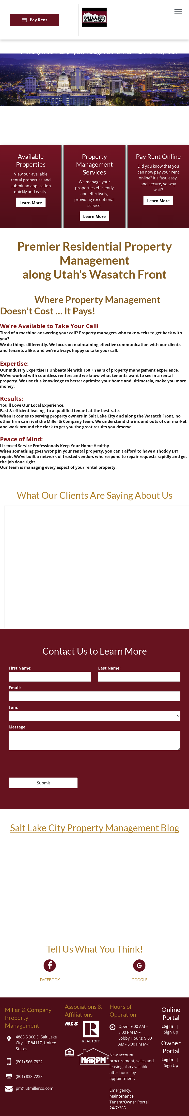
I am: (13, 707)
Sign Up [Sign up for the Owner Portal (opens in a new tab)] (171, 1065)
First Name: (20, 668)
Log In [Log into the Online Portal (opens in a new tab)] (167, 1026)
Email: (15, 687)
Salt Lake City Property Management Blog (94, 827)
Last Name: (109, 668)
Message (17, 727)
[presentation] (46, 763)
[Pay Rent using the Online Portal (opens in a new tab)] (34, 20)
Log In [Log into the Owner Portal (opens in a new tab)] (167, 1059)
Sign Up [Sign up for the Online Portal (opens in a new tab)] (171, 1032)
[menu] (178, 11)
